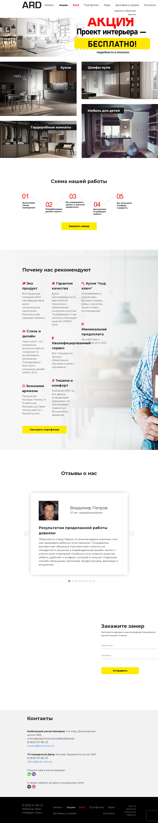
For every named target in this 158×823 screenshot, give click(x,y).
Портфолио (91, 5)
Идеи (107, 5)
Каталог (49, 5)
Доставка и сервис (127, 5)
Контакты (109, 813)
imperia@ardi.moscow (41, 745)
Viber (38, 809)
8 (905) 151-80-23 (32, 805)
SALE (76, 5)
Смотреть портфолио (44, 429)
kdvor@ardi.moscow (39, 761)
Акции (63, 5)
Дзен (39, 812)
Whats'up (28, 809)
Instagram (28, 812)
